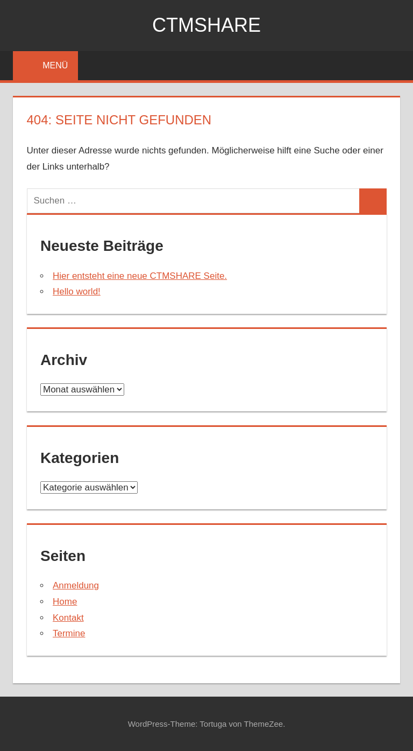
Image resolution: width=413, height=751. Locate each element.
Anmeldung (76, 585)
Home (65, 601)
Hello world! (77, 291)
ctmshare (206, 25)
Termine (69, 633)
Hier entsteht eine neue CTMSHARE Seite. (140, 276)
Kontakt (68, 618)
